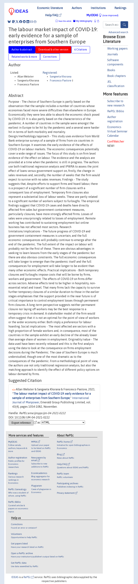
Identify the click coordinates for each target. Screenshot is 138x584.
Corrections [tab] (50, 56)
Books (111, 70)
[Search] (124, 24)
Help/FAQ (53, 15)
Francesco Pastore (61, 80)
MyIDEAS (102, 15)
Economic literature (50, 8)
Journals (112, 54)
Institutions (98, 8)
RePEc (28, 577)
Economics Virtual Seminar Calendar (117, 131)
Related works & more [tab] (24, 56)
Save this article (64, 21)
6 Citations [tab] (80, 49)
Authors (77, 8)
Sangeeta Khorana (60, 76)
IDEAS (15, 577)
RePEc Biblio (115, 111)
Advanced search (118, 32)
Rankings (120, 8)
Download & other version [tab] (53, 49)
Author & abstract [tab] (22, 49)
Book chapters (116, 75)
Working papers (117, 48)
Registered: (50, 72)
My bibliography (82, 21)
